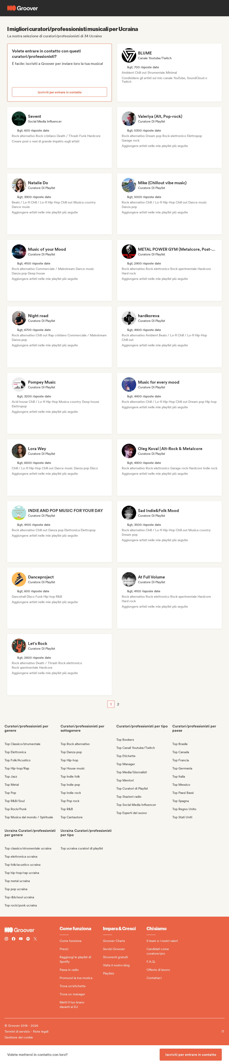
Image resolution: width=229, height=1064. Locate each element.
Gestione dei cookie (19, 1037)
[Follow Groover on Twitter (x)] (35, 939)
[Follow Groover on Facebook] (13, 939)
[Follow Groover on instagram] (6, 939)
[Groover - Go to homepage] (32, 930)
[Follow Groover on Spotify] (28, 939)
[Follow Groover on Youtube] (21, 939)
